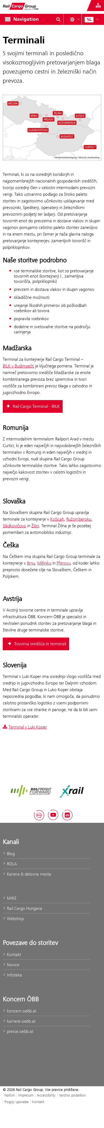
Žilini (35, 525)
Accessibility (46, 1095)
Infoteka (12, 975)
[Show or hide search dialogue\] (58, 19)
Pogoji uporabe (16, 1102)
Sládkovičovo (14, 525)
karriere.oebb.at (19, 1021)
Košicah (57, 519)
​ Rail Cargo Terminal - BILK (33, 406)
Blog (9, 853)
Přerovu (63, 563)
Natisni (9, 1095)
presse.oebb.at (18, 1031)
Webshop (13, 918)
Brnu (31, 563)
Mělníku (44, 563)
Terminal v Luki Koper (25, 727)
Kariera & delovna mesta (27, 874)
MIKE (9, 898)
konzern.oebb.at (19, 1011)
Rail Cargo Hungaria (22, 908)
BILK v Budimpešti (18, 366)
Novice (11, 964)
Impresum (26, 1095)
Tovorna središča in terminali (36, 644)
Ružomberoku (78, 519)
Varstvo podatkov (72, 1095)
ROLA (10, 863)
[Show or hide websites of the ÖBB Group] (98, 5)
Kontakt (12, 954)
